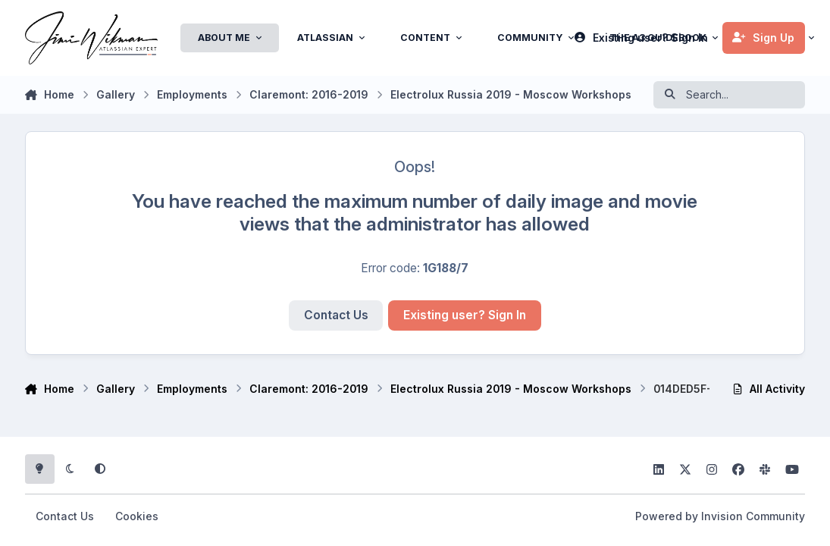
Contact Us (336, 315)
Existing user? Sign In (464, 315)
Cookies (136, 516)
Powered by (720, 516)
